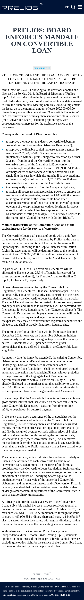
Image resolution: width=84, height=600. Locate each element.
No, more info (62, 596)
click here (49, 592)
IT (67, 7)
